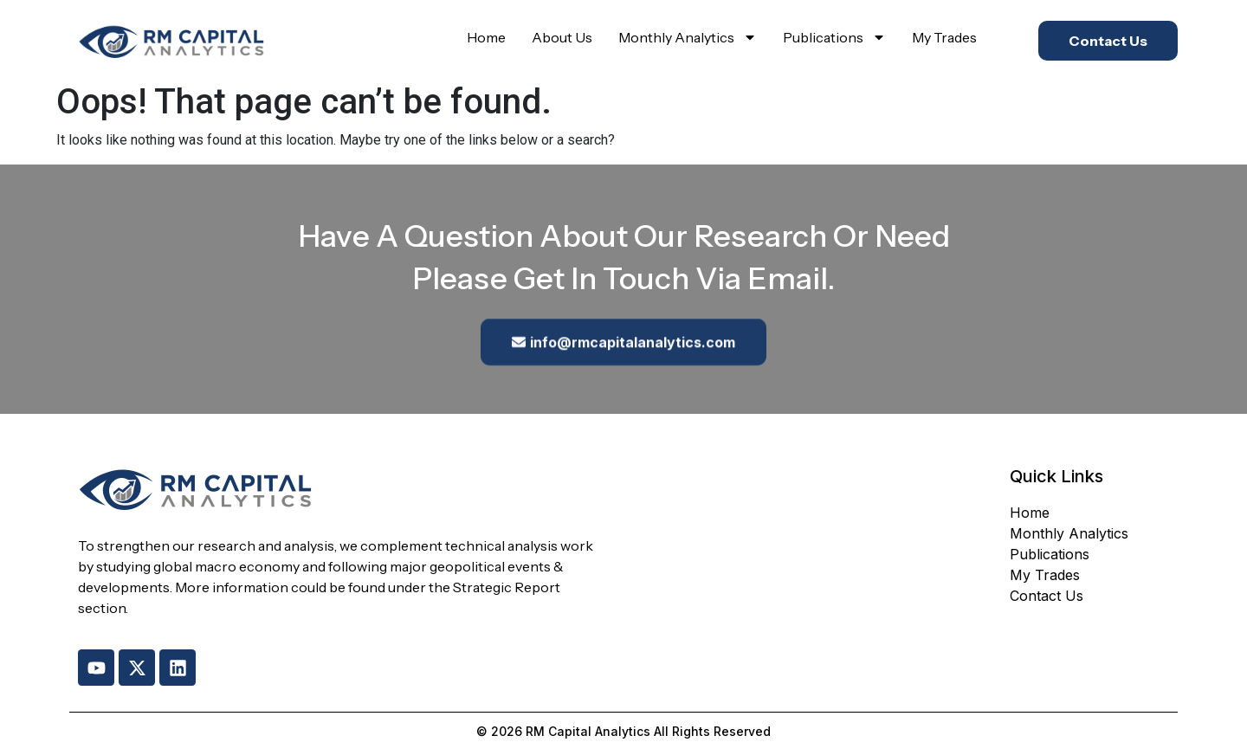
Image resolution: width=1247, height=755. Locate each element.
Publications (834, 37)
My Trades (944, 37)
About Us (562, 37)
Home (486, 37)
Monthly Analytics (687, 37)
